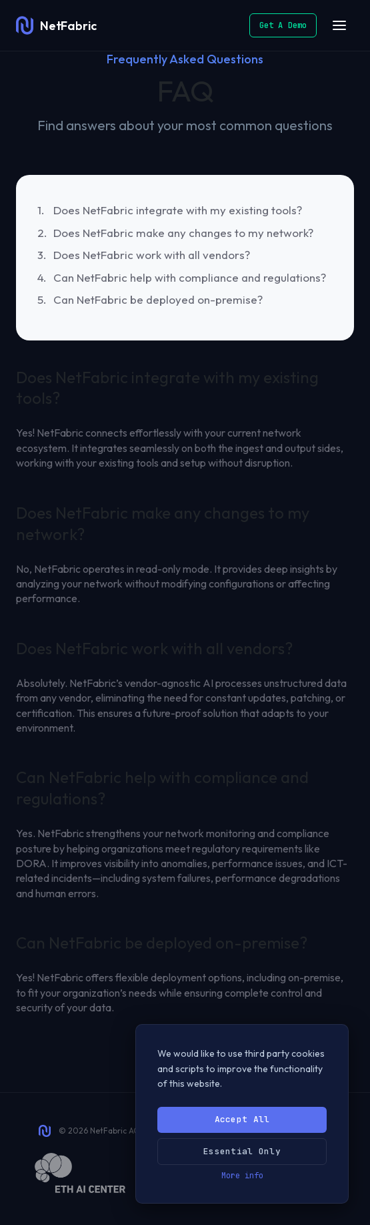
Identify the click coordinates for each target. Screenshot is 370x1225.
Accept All (242, 1119)
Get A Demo (283, 25)
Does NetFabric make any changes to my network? (183, 233)
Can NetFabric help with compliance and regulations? (189, 277)
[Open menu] (339, 25)
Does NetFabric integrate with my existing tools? (177, 210)
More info (242, 1175)
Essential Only (242, 1151)
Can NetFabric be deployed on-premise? (158, 299)
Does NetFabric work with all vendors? (151, 255)
